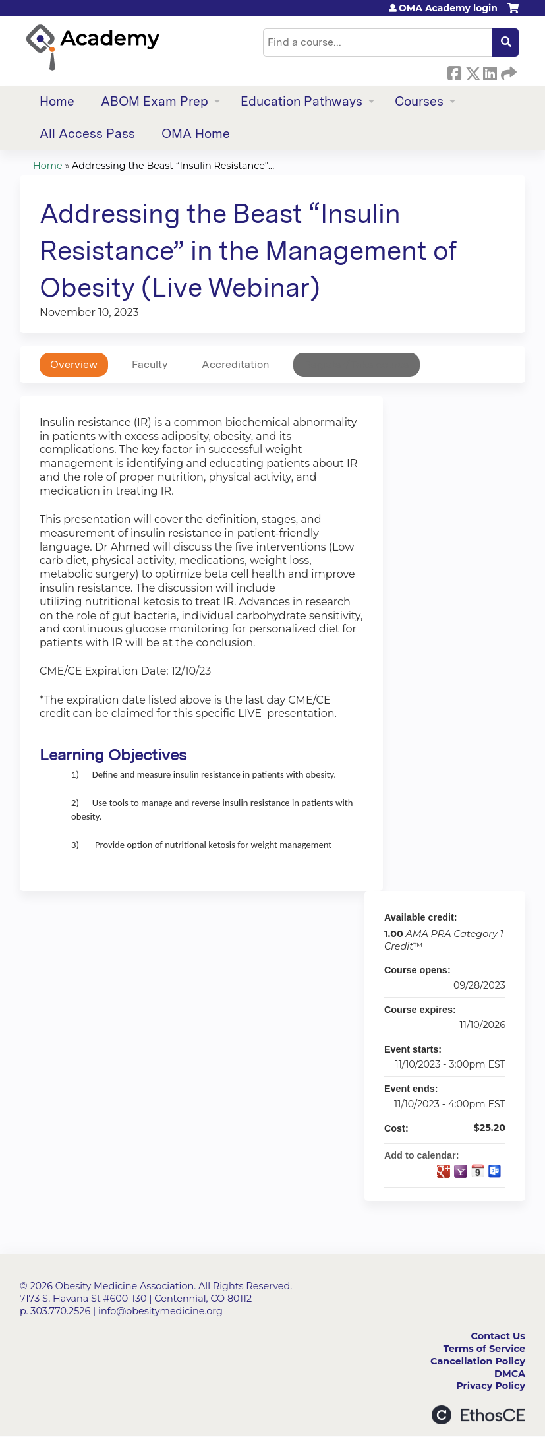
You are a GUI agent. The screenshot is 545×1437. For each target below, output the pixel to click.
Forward (507, 71)
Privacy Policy (490, 1385)
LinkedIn (489, 71)
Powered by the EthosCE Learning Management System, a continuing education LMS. (478, 1414)
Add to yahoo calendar (460, 1171)
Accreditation (236, 364)
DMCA (509, 1374)
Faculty (149, 364)
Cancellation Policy (477, 1361)
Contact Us (498, 1336)
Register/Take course (356, 364)
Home (57, 101)
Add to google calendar (443, 1171)
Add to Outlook (495, 1171)
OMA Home (195, 133)
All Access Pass (87, 133)
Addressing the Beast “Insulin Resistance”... (173, 165)
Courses (419, 101)
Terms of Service (484, 1349)
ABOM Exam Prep (154, 101)
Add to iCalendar (477, 1170)
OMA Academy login (448, 8)
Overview (74, 364)
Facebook (454, 71)
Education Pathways (301, 101)
